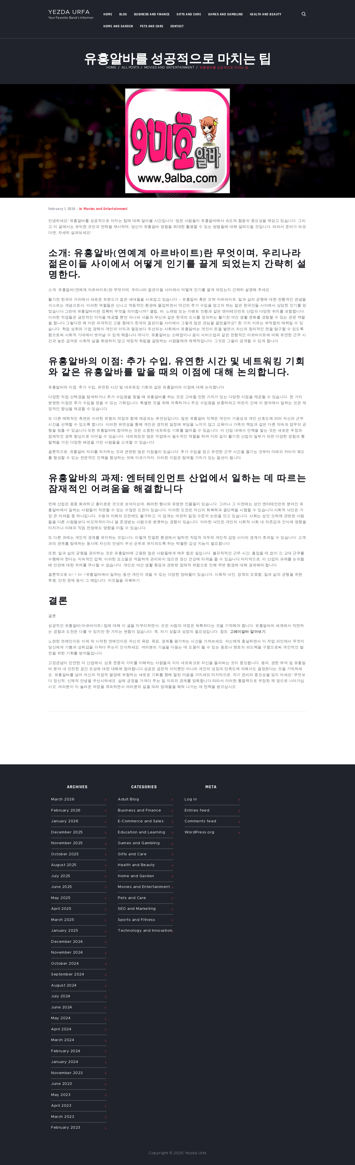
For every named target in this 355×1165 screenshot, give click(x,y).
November (67, 843)
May (60, 898)
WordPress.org (199, 832)
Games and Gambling (139, 843)
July (60, 876)
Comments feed (200, 821)
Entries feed (197, 810)
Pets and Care (132, 898)
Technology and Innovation (145, 931)
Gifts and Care (132, 854)
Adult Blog (128, 799)
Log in (191, 799)
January (64, 821)
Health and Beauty (136, 865)
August (64, 865)
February (66, 810)
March (62, 799)
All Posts (130, 67)
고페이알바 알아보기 (248, 632)
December (67, 832)
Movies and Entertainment (169, 67)
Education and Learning (141, 832)
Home (111, 67)
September (67, 974)
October (65, 854)
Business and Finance (139, 810)
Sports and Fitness (136, 920)
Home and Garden (136, 876)
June (61, 887)
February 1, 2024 (62, 209)
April (61, 909)
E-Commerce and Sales (141, 821)
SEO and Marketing (137, 909)
